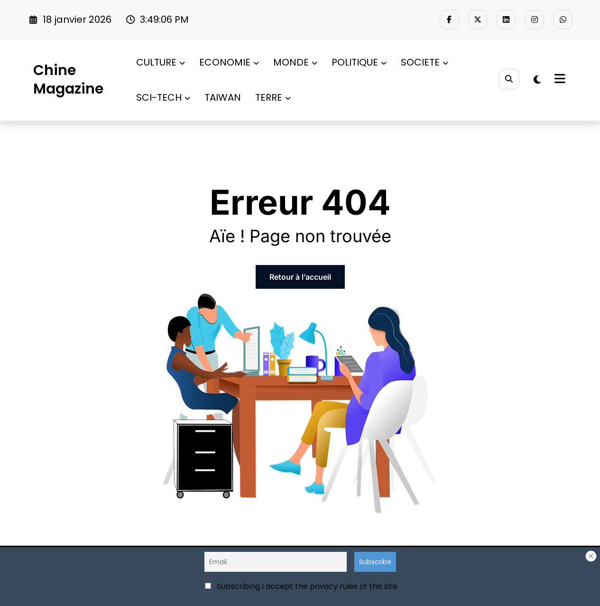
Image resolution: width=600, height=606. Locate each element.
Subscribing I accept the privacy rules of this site (301, 586)
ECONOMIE (229, 62)
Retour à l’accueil (300, 277)
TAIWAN (222, 97)
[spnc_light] (537, 79)
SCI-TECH (163, 97)
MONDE (295, 62)
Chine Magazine (68, 79)
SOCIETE (424, 62)
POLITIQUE (359, 62)
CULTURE (160, 62)
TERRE (273, 97)
